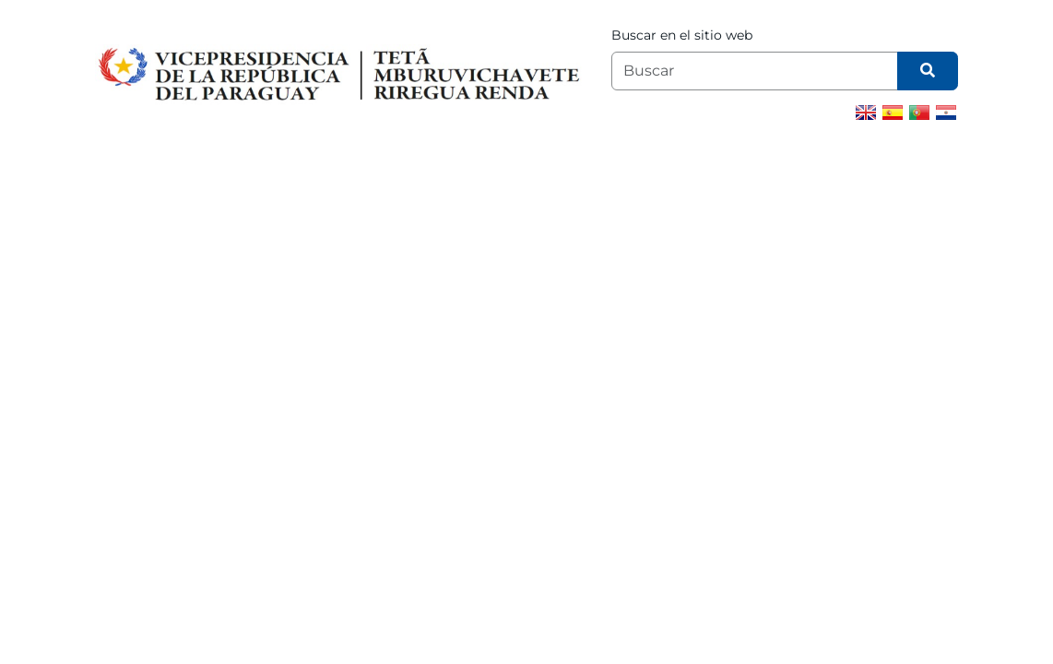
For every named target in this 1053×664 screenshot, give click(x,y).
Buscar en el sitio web (681, 35)
